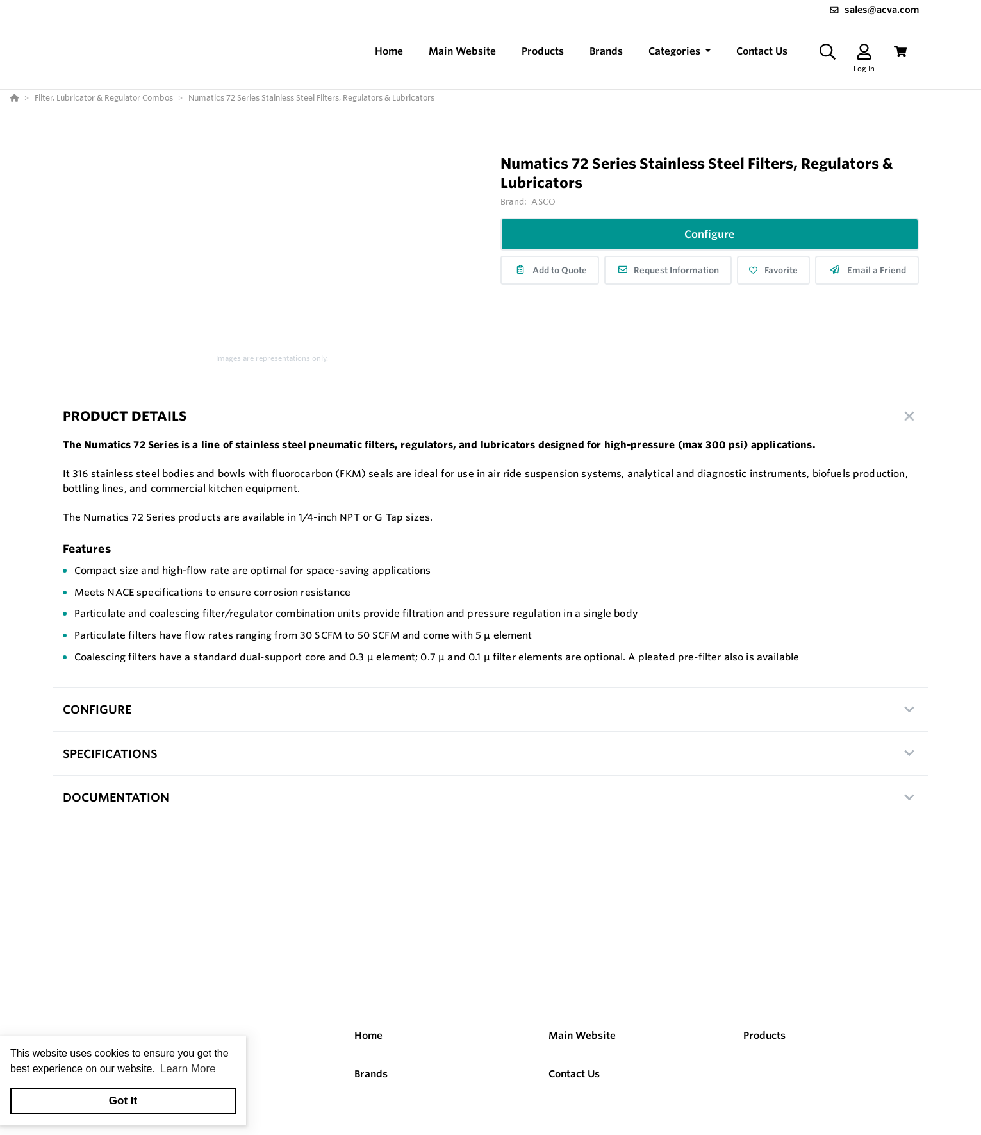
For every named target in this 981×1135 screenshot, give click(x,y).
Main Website (582, 1036)
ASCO (543, 203)
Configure (709, 235)
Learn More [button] (188, 1069)
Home (368, 1036)
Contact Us (574, 1074)
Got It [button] (123, 1101)
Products (764, 1036)
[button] (679, 52)
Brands (371, 1074)
